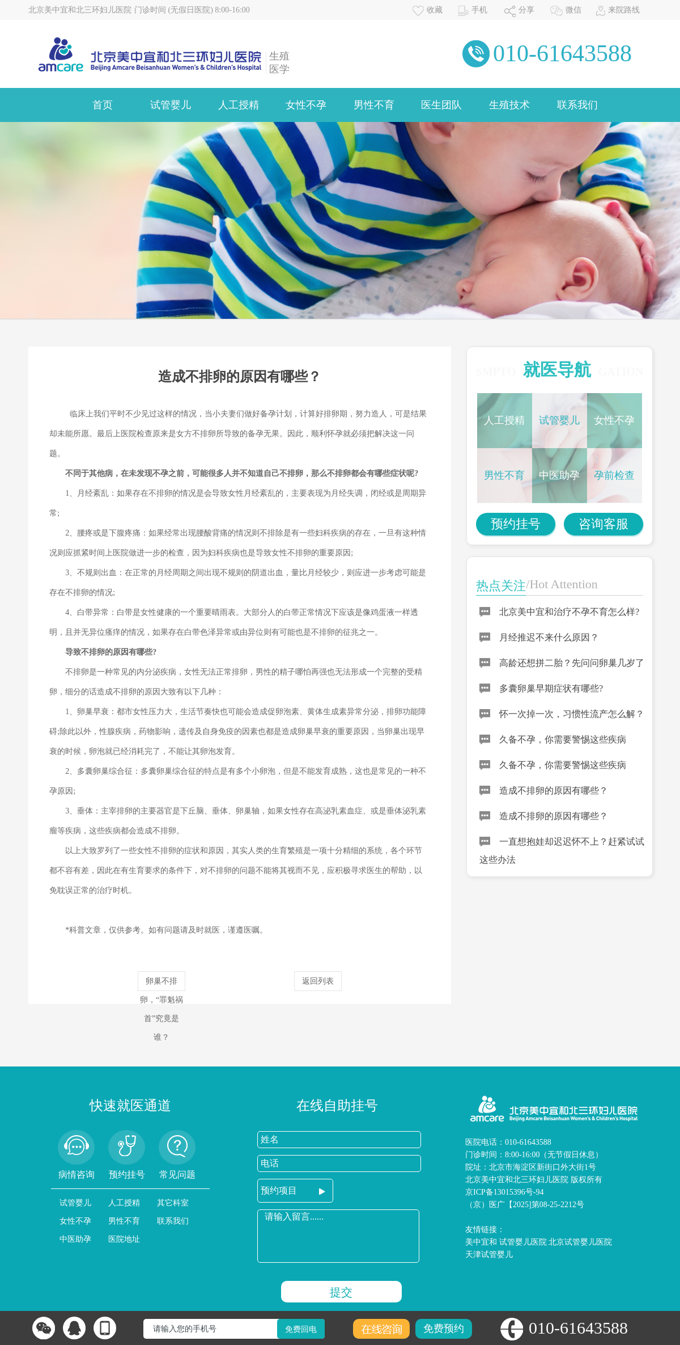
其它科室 (173, 1203)
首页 (102, 105)
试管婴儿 (170, 105)
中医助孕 (559, 475)
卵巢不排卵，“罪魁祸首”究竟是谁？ (161, 984)
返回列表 (318, 981)
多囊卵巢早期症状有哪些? (551, 688)
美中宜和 (481, 1242)
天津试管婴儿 (489, 1254)
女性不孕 (306, 105)
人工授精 (238, 105)
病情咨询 (76, 1174)
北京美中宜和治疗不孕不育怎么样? (569, 612)
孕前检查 (614, 475)
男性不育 (374, 105)
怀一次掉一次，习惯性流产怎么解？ (571, 714)
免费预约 (443, 1328)
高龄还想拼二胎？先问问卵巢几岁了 (571, 663)
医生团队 (441, 105)
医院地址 (124, 1239)
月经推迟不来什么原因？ (549, 637)
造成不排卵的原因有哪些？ (553, 790)
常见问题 (177, 1174)
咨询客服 (603, 524)
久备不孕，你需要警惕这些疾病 (562, 739)
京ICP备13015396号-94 (504, 1192)
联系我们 (577, 105)
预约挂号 (516, 524)
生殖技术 (509, 105)
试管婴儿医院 (523, 1242)
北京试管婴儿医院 (580, 1242)
